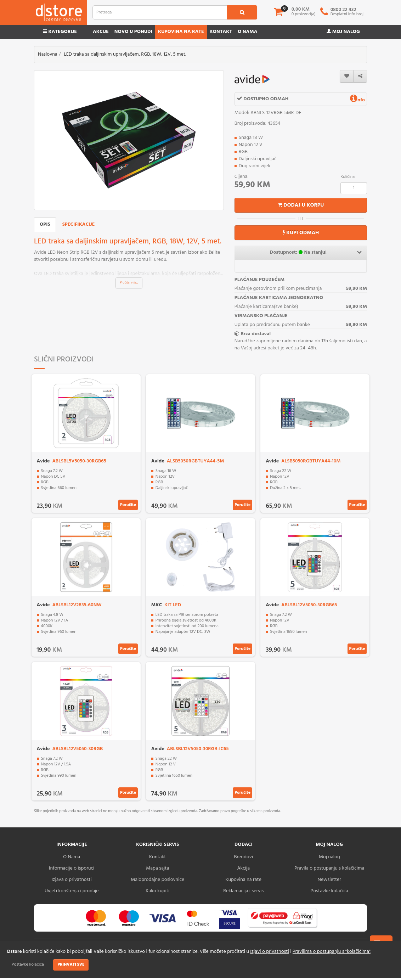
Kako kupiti (157, 891)
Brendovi (243, 857)
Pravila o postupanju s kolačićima (329, 868)
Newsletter (329, 880)
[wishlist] (347, 76)
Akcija (243, 868)
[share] (360, 76)
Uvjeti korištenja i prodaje (72, 891)
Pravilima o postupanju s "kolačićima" (332, 952)
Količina (347, 176)
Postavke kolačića (28, 964)
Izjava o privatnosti (72, 880)
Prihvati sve (70, 964)
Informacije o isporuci (71, 868)
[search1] (242, 12)
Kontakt (221, 32)
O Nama (71, 857)
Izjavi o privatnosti (269, 952)
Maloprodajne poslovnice (157, 880)
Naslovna (47, 54)
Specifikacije (78, 224)
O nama (247, 32)
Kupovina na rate (181, 32)
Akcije (101, 32)
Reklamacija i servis (243, 891)
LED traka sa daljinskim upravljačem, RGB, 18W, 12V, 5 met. (125, 54)
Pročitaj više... (129, 282)
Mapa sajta (157, 868)
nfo (357, 100)
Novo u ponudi (133, 32)
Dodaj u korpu (301, 205)
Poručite (128, 504)
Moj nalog (343, 32)
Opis (45, 224)
